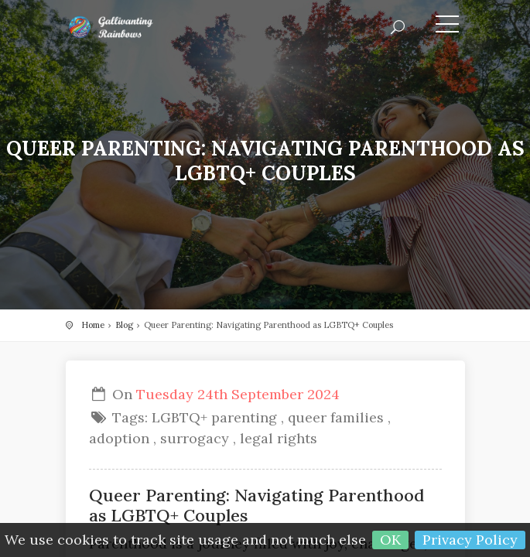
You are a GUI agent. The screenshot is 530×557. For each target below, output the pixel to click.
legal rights (278, 438)
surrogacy (194, 438)
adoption (119, 438)
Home (92, 325)
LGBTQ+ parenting (214, 417)
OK (390, 539)
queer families (336, 417)
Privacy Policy (470, 539)
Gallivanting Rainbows (135, 27)
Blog (124, 325)
